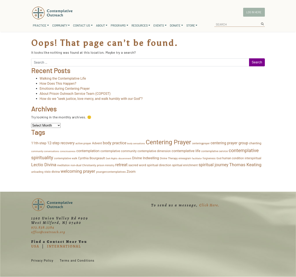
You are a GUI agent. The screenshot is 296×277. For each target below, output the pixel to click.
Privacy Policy (42, 260)
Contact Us (81, 25)
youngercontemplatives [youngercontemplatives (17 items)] (111, 171)
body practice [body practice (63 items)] (114, 143)
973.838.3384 (42, 227)
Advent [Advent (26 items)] (97, 143)
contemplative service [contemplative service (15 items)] (214, 151)
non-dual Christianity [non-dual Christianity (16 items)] (83, 165)
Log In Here (253, 12)
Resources (140, 25)
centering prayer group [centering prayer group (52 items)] (229, 143)
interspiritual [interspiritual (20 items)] (253, 158)
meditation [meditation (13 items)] (63, 165)
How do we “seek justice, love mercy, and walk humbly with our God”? (91, 99)
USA (35, 246)
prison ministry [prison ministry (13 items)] (105, 165)
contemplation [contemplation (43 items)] (88, 151)
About (100, 25)
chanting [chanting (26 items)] (255, 143)
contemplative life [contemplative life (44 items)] (186, 151)
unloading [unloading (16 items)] (37, 171)
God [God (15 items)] (218, 158)
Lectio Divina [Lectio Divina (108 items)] (43, 164)
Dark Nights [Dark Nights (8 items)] (111, 158)
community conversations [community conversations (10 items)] (45, 151)
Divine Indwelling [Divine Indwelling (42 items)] (145, 158)
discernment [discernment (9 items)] (124, 158)
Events (158, 25)
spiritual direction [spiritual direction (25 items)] (159, 165)
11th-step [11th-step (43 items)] (38, 143)
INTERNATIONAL (64, 246)
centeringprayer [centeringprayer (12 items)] (201, 143)
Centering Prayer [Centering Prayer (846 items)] (168, 142)
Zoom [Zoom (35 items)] (131, 172)
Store (190, 25)
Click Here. (209, 205)
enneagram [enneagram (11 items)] (185, 158)
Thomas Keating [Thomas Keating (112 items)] (245, 164)
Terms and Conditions (77, 260)
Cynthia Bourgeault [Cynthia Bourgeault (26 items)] (91, 158)
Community (59, 25)
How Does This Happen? (58, 84)
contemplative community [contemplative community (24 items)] (118, 151)
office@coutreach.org (48, 232)
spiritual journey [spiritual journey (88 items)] (213, 164)
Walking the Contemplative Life (63, 78)
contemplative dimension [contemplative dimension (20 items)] (154, 151)
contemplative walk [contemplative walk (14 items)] (65, 158)
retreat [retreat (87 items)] (121, 164)
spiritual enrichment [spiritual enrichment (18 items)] (185, 165)
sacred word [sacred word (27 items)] (137, 165)
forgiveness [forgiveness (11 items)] (209, 158)
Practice (39, 25)
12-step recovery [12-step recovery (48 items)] (61, 143)
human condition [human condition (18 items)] (233, 158)
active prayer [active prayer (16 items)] (83, 143)
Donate (175, 25)
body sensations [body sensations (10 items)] (136, 143)
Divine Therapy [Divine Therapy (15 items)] (169, 158)
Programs (118, 25)
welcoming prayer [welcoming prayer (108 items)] (78, 171)
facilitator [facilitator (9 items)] (197, 158)
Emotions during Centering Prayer (65, 89)
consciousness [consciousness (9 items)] (67, 151)
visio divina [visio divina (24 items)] (52, 172)
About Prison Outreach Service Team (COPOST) (75, 94)
